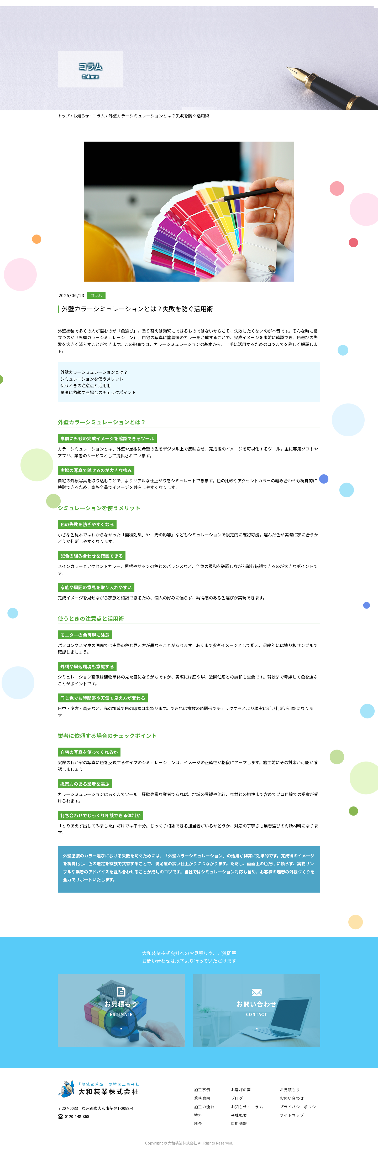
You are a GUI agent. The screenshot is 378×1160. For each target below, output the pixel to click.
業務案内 (228, 20)
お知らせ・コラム (89, 115)
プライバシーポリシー (300, 1114)
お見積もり (290, 1097)
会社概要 (201, 20)
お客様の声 (241, 1097)
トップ (64, 115)
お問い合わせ (292, 1106)
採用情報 (239, 1131)
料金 (198, 1131)
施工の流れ (284, 20)
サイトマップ (292, 1123)
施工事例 (254, 20)
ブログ (237, 1106)
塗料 (308, 20)
